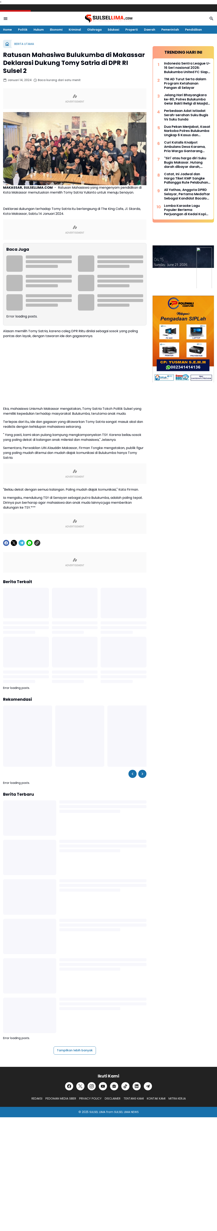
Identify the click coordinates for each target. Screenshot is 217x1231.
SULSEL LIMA (97, 1112)
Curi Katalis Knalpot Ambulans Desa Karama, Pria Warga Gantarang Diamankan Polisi (185, 146)
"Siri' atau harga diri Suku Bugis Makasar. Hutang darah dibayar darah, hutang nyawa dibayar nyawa (185, 162)
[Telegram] (22, 543)
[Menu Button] (5, 18)
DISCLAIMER (112, 1098)
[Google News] (114, 1086)
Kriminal (75, 30)
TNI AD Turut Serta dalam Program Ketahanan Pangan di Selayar (185, 83)
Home (7, 30)
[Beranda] (7, 44)
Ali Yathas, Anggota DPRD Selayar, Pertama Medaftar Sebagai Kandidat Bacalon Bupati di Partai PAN (187, 194)
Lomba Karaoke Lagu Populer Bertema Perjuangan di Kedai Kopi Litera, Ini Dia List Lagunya (185, 210)
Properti (131, 30)
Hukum (39, 30)
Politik (22, 30)
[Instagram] (92, 1086)
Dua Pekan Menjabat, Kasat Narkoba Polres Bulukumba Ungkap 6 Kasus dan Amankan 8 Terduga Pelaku (187, 131)
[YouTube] (103, 1086)
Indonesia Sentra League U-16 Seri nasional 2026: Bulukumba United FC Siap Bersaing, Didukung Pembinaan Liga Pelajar (187, 67)
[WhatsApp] (29, 543)
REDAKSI (36, 1098)
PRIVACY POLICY (90, 1098)
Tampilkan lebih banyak (75, 1050)
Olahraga (94, 30)
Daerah (149, 30)
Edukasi (113, 30)
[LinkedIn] (137, 1086)
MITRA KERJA (177, 1098)
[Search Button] (211, 18)
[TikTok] (125, 1086)
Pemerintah (170, 30)
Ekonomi (56, 30)
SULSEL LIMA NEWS (126, 1112)
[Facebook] (6, 543)
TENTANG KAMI (134, 1098)
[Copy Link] (37, 543)
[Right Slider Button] (142, 774)
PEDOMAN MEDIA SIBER (60, 1098)
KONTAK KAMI (156, 1098)
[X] (14, 543)
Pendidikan (193, 30)
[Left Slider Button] (132, 774)
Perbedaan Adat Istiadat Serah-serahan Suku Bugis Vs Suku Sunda (186, 115)
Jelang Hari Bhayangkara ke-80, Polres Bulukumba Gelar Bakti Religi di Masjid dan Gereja (186, 99)
